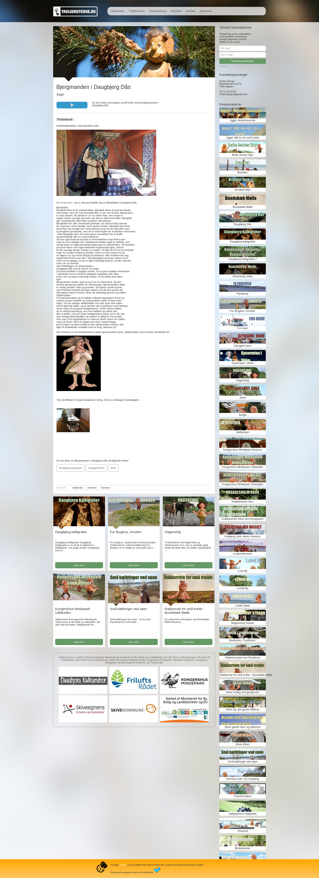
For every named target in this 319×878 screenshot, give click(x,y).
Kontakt (190, 11)
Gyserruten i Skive (242, 363)
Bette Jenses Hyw (242, 154)
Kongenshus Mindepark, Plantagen (242, 484)
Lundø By (242, 588)
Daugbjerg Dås (96, 468)
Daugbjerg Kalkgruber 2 (243, 259)
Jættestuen (242, 432)
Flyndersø (242, 293)
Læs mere (79, 565)
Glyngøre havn (242, 345)
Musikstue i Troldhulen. (242, 640)
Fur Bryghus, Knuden (125, 532)
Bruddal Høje (242, 189)
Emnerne (176, 11)
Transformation (242, 796)
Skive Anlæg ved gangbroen (242, 692)
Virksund (242, 831)
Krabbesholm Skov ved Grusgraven (242, 518)
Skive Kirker (242, 744)
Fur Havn (242, 328)
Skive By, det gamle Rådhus (242, 709)
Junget (243, 415)
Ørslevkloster (242, 848)
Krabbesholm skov (243, 501)
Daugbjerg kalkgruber (70, 468)
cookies (122, 865)
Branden (242, 172)
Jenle (113, 468)
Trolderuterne (137, 11)
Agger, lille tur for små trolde (242, 137)
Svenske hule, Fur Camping (242, 778)
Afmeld (223, 66)
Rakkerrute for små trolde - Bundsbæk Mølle (184, 610)
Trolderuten (77, 488)
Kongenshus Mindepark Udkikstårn (242, 467)
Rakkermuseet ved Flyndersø (242, 657)
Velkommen (117, 11)
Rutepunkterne (158, 11)
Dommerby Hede (243, 276)
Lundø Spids (242, 605)
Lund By (242, 571)
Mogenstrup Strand (242, 623)
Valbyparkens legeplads (243, 813)
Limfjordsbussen (242, 553)
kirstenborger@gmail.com (233, 94)
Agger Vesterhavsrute (242, 120)
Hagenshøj (173, 532)
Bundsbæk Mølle (243, 207)
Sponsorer (206, 11)
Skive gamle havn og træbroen (242, 727)
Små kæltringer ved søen (128, 609)
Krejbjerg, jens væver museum (243, 536)
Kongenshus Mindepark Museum (242, 449)
